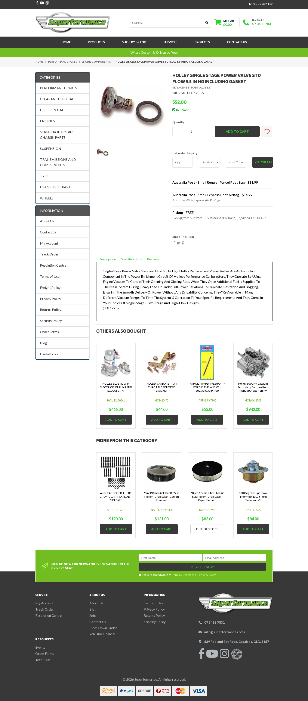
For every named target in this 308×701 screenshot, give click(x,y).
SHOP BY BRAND (134, 42)
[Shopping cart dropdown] (225, 23)
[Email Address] (234, 557)
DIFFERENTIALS (52, 110)
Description (107, 259)
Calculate (263, 162)
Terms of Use (49, 276)
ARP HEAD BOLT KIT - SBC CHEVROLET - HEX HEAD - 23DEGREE (116, 496)
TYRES (45, 176)
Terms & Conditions (184, 575)
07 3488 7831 (262, 24)
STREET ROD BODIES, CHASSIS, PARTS (57, 134)
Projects (202, 42)
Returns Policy (50, 309)
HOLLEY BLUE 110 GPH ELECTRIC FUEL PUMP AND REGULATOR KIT (116, 387)
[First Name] (170, 557)
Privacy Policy (50, 299)
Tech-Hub (42, 660)
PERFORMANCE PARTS (58, 88)
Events (40, 647)
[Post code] (236, 162)
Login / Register (261, 4)
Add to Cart (237, 131)
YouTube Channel (102, 634)
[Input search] (166, 23)
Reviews (154, 259)
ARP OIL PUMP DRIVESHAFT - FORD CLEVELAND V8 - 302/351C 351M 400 (207, 387)
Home (66, 42)
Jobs (92, 615)
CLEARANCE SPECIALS (58, 99)
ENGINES (47, 121)
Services (170, 42)
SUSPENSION (50, 148)
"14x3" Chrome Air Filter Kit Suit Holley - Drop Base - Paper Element (207, 496)
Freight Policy (50, 287)
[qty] (182, 162)
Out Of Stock (207, 529)
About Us (47, 221)
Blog (43, 343)
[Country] (209, 162)
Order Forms (49, 332)
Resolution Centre (53, 265)
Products (96, 42)
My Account (49, 243)
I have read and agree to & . (177, 575)
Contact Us (237, 42)
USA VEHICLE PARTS (56, 187)
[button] (266, 131)
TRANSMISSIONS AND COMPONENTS (58, 162)
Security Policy (51, 321)
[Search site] (207, 23)
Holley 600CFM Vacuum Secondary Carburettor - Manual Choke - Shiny (253, 387)
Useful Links (49, 354)
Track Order (49, 254)
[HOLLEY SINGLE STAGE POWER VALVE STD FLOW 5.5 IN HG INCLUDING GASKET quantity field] (192, 131)
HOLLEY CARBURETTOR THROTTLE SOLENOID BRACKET (162, 387)
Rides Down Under (103, 628)
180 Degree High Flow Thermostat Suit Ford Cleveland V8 (253, 496)
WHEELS (46, 198)
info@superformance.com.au (225, 632)
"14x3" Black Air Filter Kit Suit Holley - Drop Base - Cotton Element (161, 496)
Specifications (131, 259)
